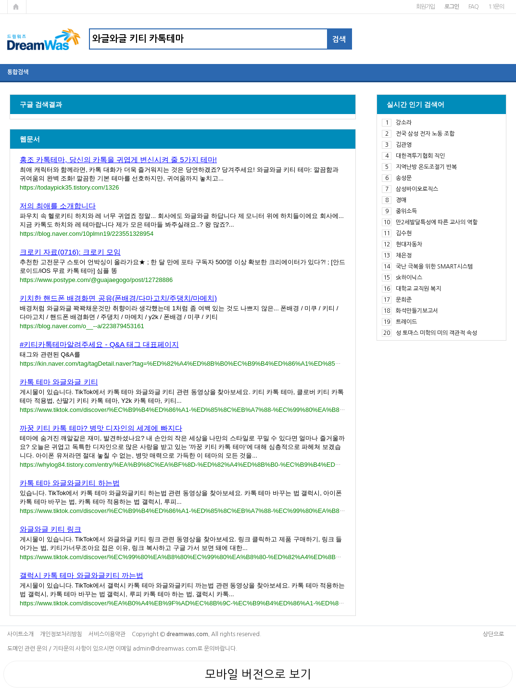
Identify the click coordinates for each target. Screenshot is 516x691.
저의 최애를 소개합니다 (58, 206)
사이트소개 (20, 634)
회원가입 (425, 7)
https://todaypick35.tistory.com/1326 (69, 187)
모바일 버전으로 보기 (258, 674)
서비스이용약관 (107, 634)
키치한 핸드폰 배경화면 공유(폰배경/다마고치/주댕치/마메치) (118, 298)
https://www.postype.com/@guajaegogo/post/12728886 (96, 279)
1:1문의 (496, 7)
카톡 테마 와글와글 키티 (59, 382)
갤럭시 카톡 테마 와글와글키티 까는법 (81, 575)
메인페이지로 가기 (17, 6)
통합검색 (17, 72)
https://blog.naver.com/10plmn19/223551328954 (86, 233)
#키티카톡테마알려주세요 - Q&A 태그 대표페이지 (99, 344)
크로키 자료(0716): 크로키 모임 (70, 252)
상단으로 (493, 634)
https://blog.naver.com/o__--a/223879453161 (82, 326)
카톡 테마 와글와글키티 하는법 (70, 483)
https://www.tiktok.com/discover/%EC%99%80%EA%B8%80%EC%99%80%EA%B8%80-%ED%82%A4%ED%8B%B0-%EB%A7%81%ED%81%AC (225, 557)
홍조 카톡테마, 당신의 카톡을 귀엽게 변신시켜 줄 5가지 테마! (118, 159)
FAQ (473, 7)
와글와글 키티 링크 (50, 529)
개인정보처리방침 (61, 634)
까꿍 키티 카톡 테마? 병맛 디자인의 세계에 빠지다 (101, 428)
